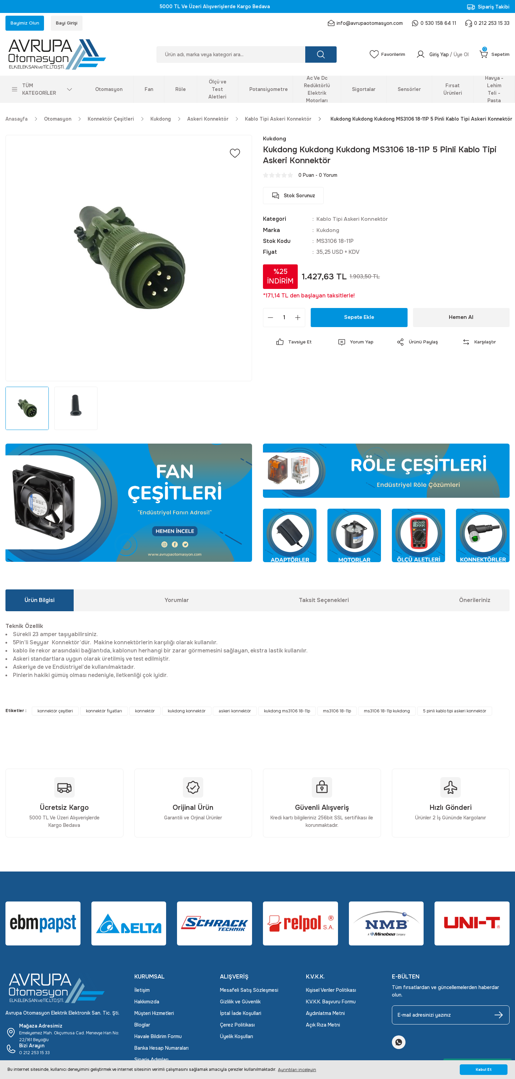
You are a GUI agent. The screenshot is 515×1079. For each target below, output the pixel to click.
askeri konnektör (235, 711)
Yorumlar (177, 600)
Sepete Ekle (359, 318)
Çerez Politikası (237, 1025)
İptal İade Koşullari (240, 1014)
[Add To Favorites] (235, 154)
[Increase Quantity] (297, 318)
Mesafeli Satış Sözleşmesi (249, 991)
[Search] (245, 55)
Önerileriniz (474, 600)
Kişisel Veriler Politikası (331, 991)
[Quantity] (284, 318)
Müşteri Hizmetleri (154, 1014)
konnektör (145, 711)
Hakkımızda (146, 1002)
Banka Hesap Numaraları (161, 1049)
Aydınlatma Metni (325, 1014)
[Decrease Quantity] (270, 318)
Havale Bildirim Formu (158, 1037)
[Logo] (64, 55)
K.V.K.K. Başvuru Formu (331, 1002)
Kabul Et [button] (484, 1069)
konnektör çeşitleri (55, 711)
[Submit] (498, 1015)
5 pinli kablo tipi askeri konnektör (454, 711)
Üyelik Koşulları (236, 1037)
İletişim (142, 991)
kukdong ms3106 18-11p (287, 711)
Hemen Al (461, 318)
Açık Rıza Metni (323, 1025)
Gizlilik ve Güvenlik (240, 1002)
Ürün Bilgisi (40, 600)
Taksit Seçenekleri (324, 600)
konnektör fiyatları (104, 711)
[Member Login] (441, 55)
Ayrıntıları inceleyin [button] (297, 1070)
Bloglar (142, 1025)
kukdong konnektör (187, 711)
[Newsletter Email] (451, 1015)
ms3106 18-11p (337, 711)
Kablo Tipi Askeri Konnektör (353, 219)
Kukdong (328, 230)
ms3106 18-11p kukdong (387, 711)
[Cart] (494, 55)
